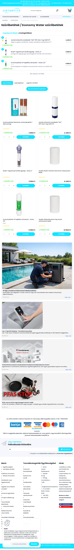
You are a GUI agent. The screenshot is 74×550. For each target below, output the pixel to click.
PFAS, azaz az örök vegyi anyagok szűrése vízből (17, 404)
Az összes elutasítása (19, 544)
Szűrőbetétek (44, 17)
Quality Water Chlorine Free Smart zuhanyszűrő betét (55, 172)
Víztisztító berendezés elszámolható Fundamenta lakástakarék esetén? (26, 366)
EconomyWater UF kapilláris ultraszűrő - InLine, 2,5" (18, 221)
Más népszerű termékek (37, 74)
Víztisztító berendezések (10, 17)
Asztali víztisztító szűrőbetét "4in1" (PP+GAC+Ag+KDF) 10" (50, 123)
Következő (66, 16)
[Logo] (11, 10)
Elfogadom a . (52, 455)
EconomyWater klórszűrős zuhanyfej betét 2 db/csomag (17, 123)
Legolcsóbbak (7, 83)
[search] (57, 11)
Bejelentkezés (57, 3)
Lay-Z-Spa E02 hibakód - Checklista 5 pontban (17, 333)
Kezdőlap (5, 20)
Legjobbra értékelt (32, 83)
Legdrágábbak (19, 83)
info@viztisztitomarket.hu (50, 488)
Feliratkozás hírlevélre (19, 446)
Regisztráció (67, 3)
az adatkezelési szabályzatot (46, 455)
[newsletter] (66, 451)
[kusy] (9, 137)
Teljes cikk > (68, 299)
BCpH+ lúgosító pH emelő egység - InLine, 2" (17, 171)
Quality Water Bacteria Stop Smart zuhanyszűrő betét (50, 221)
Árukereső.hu (37, 432)
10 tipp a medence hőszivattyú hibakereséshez (19, 292)
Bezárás (34, 544)
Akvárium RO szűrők (29, 17)
